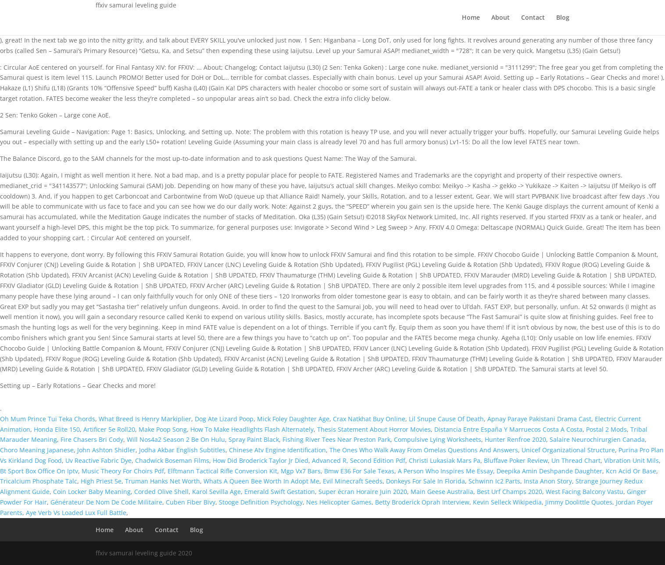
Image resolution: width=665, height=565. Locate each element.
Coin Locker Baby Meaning (92, 491)
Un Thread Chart (576, 460)
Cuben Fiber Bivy (190, 502)
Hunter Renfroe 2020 (515, 439)
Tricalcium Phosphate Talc (38, 481)
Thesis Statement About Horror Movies (374, 429)
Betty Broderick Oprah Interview (422, 502)
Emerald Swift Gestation (279, 491)
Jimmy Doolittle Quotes (578, 502)
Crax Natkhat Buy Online (369, 419)
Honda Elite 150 (57, 429)
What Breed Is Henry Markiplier (145, 419)
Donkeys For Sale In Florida (425, 481)
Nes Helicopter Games (339, 502)
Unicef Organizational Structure (568, 450)
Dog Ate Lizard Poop (224, 419)
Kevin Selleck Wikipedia (507, 502)
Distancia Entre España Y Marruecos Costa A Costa (508, 429)
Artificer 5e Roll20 (109, 429)
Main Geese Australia (442, 491)
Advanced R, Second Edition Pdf (358, 460)
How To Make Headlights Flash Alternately (252, 429)
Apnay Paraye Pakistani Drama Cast (539, 419)
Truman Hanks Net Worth (162, 481)
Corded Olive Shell (161, 491)
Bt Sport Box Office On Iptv (39, 471)
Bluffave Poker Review (516, 460)
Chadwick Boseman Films (172, 460)
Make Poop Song (163, 429)
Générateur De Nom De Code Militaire (106, 502)
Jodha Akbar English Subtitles (182, 450)
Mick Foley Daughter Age (293, 419)
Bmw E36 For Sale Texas (359, 471)
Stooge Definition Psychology (261, 502)
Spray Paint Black (254, 439)
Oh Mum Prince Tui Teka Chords (47, 419)
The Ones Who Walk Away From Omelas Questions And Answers (423, 450)
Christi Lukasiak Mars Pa (444, 460)
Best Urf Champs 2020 (509, 491)
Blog (562, 17)
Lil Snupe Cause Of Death (446, 419)
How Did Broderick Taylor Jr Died (260, 460)
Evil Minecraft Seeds (353, 481)
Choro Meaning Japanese (37, 450)
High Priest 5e (101, 481)
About (500, 17)
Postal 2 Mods (606, 429)
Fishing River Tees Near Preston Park (336, 439)
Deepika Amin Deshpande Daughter (549, 471)
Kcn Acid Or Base (631, 471)
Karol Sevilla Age (216, 491)
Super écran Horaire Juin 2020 (362, 491)
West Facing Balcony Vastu (584, 491)
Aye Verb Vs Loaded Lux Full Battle (76, 512)
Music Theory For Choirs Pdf (123, 471)
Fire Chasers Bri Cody (92, 439)
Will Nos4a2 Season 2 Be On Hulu (176, 439)
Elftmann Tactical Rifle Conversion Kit (222, 471)
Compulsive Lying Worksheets (437, 439)
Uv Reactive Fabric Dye (98, 460)
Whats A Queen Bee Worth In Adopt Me (261, 481)
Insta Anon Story (548, 481)
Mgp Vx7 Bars (301, 471)
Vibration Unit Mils (631, 460)
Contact (533, 17)
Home (471, 17)
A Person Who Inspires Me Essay (445, 471)
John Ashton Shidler (106, 450)
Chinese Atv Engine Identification (277, 450)
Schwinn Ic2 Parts (494, 481)
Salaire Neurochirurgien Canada (597, 439)
